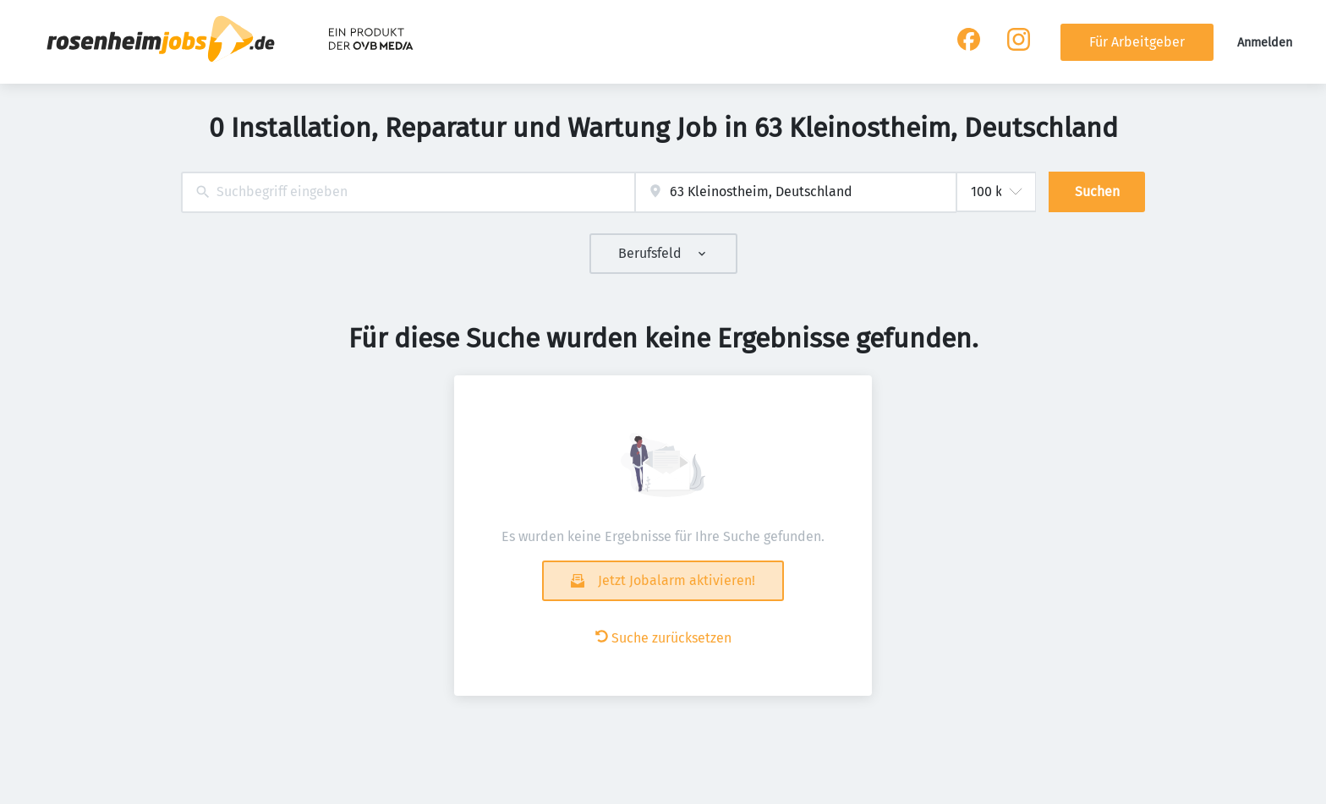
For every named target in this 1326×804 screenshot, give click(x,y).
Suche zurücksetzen (663, 638)
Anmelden (1264, 43)
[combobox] (408, 192)
